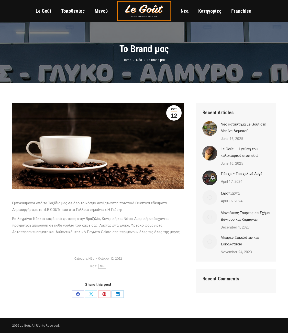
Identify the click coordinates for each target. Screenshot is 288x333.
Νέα (91, 258)
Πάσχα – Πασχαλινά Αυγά (241, 174)
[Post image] (209, 128)
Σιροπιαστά (230, 193)
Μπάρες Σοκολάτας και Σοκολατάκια (240, 240)
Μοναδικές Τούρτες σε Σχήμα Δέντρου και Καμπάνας (245, 216)
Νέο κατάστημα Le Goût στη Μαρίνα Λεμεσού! (243, 127)
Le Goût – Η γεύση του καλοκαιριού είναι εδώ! (240, 152)
